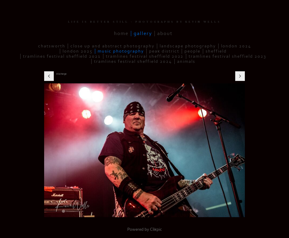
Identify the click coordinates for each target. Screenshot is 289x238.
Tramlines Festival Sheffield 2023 (227, 56)
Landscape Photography (188, 46)
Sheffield (216, 51)
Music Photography (121, 51)
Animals (186, 61)
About (165, 33)
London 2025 (78, 51)
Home (121, 33)
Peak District (164, 51)
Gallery (143, 33)
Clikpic (156, 229)
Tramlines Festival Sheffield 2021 (62, 56)
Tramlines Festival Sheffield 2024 (133, 61)
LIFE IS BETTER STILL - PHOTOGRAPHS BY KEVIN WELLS (144, 22)
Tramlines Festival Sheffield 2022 (144, 56)
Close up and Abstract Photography (112, 46)
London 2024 (236, 46)
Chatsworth (51, 46)
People (192, 51)
